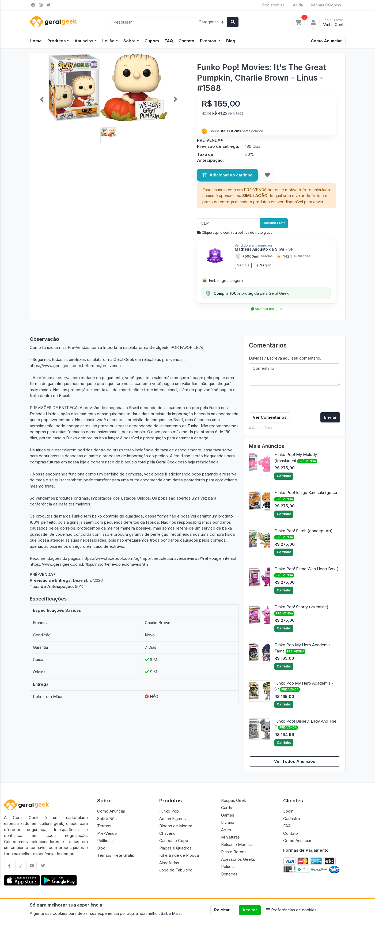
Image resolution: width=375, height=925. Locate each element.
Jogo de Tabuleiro (175, 870)
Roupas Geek (233, 800)
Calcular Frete (274, 223)
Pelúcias (229, 866)
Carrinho (284, 476)
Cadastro (291, 818)
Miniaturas (230, 837)
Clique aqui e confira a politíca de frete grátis (234, 233)
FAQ (169, 40)
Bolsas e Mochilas (238, 844)
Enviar (330, 417)
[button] (42, 99)
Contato (186, 40)
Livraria (227, 822)
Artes (226, 829)
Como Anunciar (326, 40)
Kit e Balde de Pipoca (179, 855)
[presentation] (289, 400)
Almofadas (169, 862)
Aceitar (249, 909)
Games (227, 815)
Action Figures (172, 818)
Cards (226, 807)
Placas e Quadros (175, 848)
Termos (104, 825)
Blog (230, 40)
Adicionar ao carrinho (227, 175)
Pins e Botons (234, 851)
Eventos (208, 40)
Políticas (105, 840)
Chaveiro (167, 833)
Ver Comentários (270, 417)
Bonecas (229, 874)
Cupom (152, 40)
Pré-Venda (107, 833)
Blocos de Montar (175, 825)
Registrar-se (273, 4)
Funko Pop (169, 811)
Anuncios (83, 40)
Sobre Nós (107, 818)
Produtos (56, 40)
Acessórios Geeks (238, 859)
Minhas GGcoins (326, 4)
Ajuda (298, 4)
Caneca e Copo (173, 840)
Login (288, 811)
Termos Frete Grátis (115, 855)
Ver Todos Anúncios (294, 761)
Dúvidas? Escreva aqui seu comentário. (285, 358)
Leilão (108, 40)
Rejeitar (222, 909)
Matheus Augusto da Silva (264, 249)
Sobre (129, 40)
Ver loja (243, 265)
